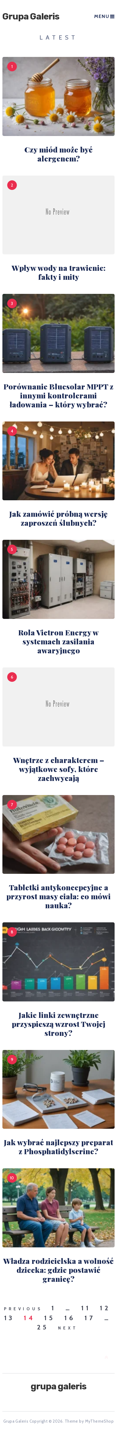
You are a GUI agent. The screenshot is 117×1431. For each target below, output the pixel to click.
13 (9, 1318)
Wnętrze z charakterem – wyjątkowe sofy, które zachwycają (58, 769)
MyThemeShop (99, 1421)
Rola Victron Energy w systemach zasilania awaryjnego (58, 641)
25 (43, 1327)
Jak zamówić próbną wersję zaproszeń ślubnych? (58, 518)
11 (86, 1308)
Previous (23, 1308)
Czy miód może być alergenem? (58, 153)
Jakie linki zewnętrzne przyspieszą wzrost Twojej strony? (58, 1024)
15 (49, 1318)
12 (105, 1308)
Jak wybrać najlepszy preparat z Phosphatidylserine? (58, 1146)
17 (90, 1318)
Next (68, 1328)
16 (69, 1318)
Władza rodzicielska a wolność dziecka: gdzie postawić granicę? (58, 1270)
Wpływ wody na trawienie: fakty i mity (59, 272)
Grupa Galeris (30, 16)
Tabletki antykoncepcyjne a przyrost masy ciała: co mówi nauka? (58, 896)
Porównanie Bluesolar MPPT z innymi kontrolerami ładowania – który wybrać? (58, 395)
